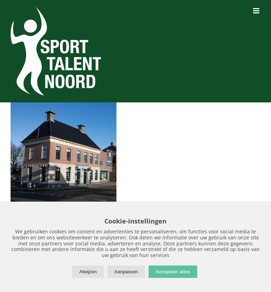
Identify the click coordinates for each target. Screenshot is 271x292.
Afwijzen (88, 271)
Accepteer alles (173, 271)
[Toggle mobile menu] (256, 10)
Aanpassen (126, 271)
